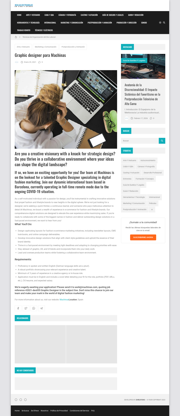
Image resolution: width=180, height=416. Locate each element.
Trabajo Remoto (23, 30)
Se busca (25, 411)
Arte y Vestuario (33, 14)
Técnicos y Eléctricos (44, 30)
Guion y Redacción (135, 14)
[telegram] (41, 308)
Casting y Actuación (89, 14)
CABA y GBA (49, 14)
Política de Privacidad (59, 411)
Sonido (144, 22)
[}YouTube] (25, 400)
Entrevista (127, 179)
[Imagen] (143, 66)
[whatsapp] (33, 308)
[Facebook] (20, 400)
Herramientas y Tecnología (28, 22)
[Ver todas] (152, 209)
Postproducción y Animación (100, 22)
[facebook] (18, 308)
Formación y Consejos (145, 179)
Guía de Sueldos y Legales (112, 14)
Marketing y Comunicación (72, 22)
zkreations (140, 400)
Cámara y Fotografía (67, 14)
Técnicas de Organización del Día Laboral (39, 37)
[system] (160, 22)
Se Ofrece (35, 411)
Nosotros (44, 411)
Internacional (50, 22)
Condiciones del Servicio (79, 411)
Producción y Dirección (126, 22)
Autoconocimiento (148, 160)
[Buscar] (164, 22)
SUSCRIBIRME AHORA (143, 237)
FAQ (93, 411)
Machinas (64, 299)
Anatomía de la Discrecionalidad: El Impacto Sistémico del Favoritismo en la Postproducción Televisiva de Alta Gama (142, 94)
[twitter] (26, 308)
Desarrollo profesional (153, 173)
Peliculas (152, 203)
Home (19, 14)
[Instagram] (16, 400)
